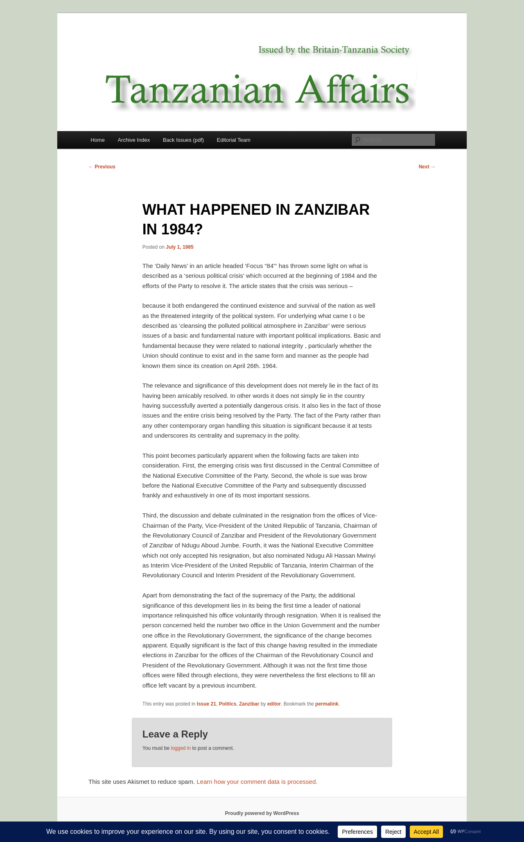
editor (274, 704)
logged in (181, 748)
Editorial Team (234, 140)
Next (427, 167)
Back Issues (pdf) (183, 140)
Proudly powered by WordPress (262, 813)
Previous (101, 167)
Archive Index (133, 140)
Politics (228, 704)
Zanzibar (249, 704)
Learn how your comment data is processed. (256, 781)
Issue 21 (206, 704)
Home (97, 140)
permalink (327, 704)
